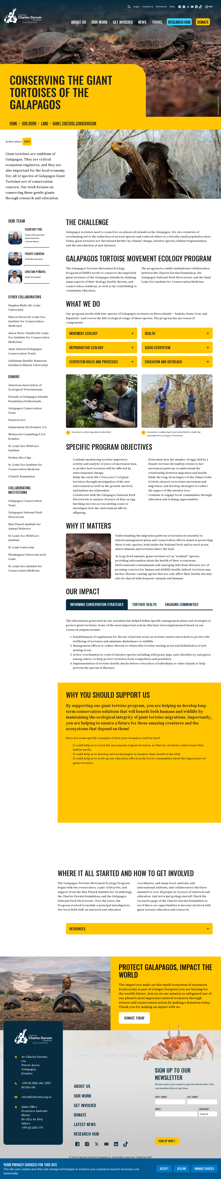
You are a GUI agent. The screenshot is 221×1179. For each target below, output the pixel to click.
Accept (164, 1169)
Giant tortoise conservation (74, 123)
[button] (180, 7)
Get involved (85, 1105)
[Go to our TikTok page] (124, 1143)
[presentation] (181, 1126)
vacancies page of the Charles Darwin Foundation (170, 901)
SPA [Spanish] (209, 6)
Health (177, 333)
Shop (172, 6)
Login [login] (136, 6)
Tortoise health (144, 604)
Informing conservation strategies (96, 604)
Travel (157, 22)
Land (44, 123)
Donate (203, 22)
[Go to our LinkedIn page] (115, 1143)
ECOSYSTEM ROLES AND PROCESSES (101, 361)
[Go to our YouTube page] (105, 1143)
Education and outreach (177, 361)
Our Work (29, 123)
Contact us (147, 6)
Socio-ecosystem (177, 347)
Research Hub (179, 22)
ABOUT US (78, 22)
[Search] (129, 6)
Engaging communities (181, 604)
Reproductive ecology (101, 347)
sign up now (167, 1141)
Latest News (85, 1124)
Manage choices (204, 1169)
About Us (82, 1086)
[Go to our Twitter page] (95, 1143)
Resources (161, 6)
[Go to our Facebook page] (76, 1143)
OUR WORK (99, 22)
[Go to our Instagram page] (86, 1143)
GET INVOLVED (123, 22)
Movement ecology (101, 333)
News (142, 22)
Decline (181, 1169)
